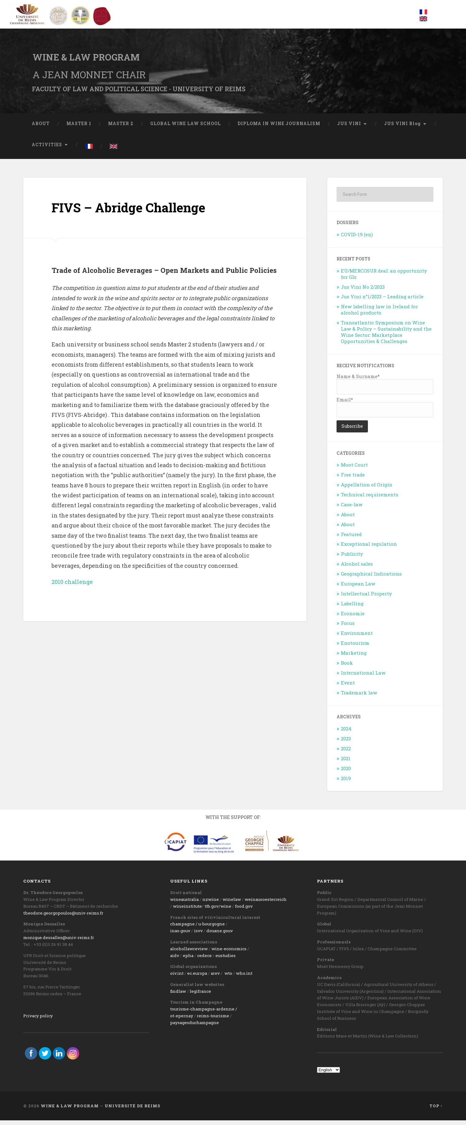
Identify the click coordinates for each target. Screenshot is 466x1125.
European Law (358, 588)
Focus (348, 628)
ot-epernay (181, 1020)
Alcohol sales (357, 568)
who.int (244, 978)
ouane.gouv (221, 935)
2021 (346, 763)
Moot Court (354, 469)
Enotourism (355, 647)
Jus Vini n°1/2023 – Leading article (382, 301)
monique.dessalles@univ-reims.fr (58, 942)
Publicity (352, 558)
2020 (346, 773)
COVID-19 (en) (357, 239)
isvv (198, 935)
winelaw (232, 904)
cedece (204, 960)
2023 (346, 743)
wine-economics (229, 953)
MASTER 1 (78, 128)
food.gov (244, 911)
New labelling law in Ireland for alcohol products (379, 314)
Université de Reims (132, 1110)
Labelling (352, 608)
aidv (174, 960)
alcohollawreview (189, 953)
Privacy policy (38, 1020)
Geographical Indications (371, 578)
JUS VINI (349, 128)
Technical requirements (369, 499)
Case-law (352, 509)
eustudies (225, 960)
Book (347, 667)
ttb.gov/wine (218, 911)
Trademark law (359, 697)
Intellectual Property (366, 598)
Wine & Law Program (89, 59)
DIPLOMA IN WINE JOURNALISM (279, 128)
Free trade (353, 479)
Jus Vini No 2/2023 (363, 291)
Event (348, 687)
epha (188, 960)
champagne (182, 928)
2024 (346, 733)
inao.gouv (180, 935)
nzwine (210, 904)
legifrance (200, 995)
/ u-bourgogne (210, 928)
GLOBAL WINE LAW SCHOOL (185, 128)
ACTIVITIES (47, 149)
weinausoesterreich (266, 904)
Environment (357, 638)
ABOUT (41, 128)
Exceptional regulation (369, 548)
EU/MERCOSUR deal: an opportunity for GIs (384, 278)
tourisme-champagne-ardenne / (203, 1013)
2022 (346, 753)
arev (215, 978)
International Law (363, 677)
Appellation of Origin (366, 489)
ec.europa (197, 978)
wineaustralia (184, 904)
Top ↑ (436, 1110)
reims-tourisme (213, 1020)
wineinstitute (187, 911)
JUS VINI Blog (402, 128)
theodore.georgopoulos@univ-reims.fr (63, 917)
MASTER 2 (120, 128)
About (348, 519)
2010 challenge (72, 586)
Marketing (354, 657)
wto (228, 978)
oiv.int (176, 978)
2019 (346, 782)
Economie (352, 618)
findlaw (178, 995)
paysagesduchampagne (194, 1027)
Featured (351, 538)
